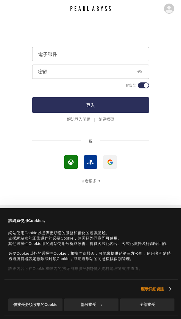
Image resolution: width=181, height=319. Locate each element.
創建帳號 (106, 119)
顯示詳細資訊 (152, 289)
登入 (90, 104)
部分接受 (91, 304)
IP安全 (131, 85)
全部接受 (147, 304)
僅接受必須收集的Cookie (35, 304)
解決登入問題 (78, 119)
